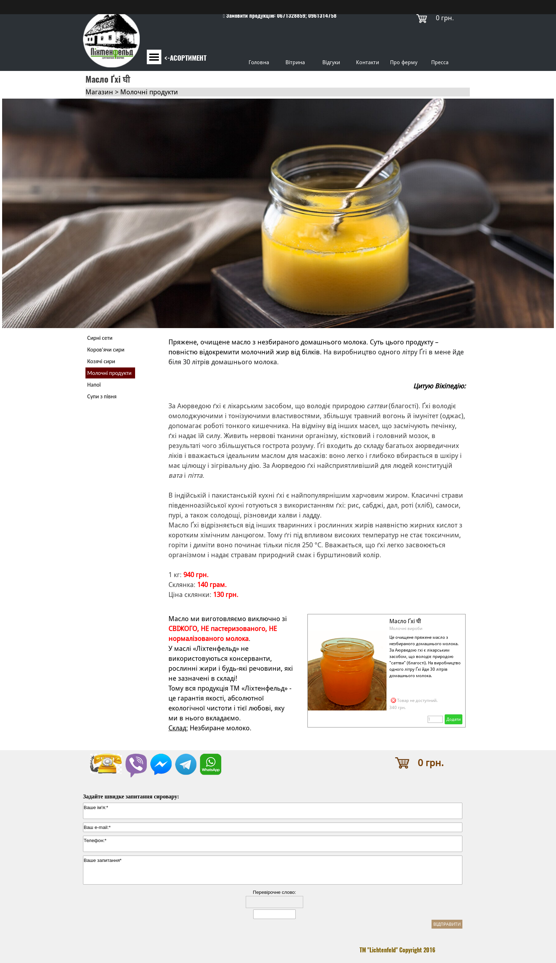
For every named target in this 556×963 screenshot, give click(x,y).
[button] (136, 757)
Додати (453, 719)
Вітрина (295, 62)
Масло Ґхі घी (405, 621)
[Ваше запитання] (272, 870)
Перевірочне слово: (274, 892)
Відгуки (331, 62)
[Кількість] (435, 719)
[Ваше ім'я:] (272, 811)
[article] (386, 670)
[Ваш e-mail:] (272, 827)
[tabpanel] (279, 16)
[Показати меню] (154, 57)
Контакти (367, 62)
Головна (259, 62)
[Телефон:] (272, 844)
